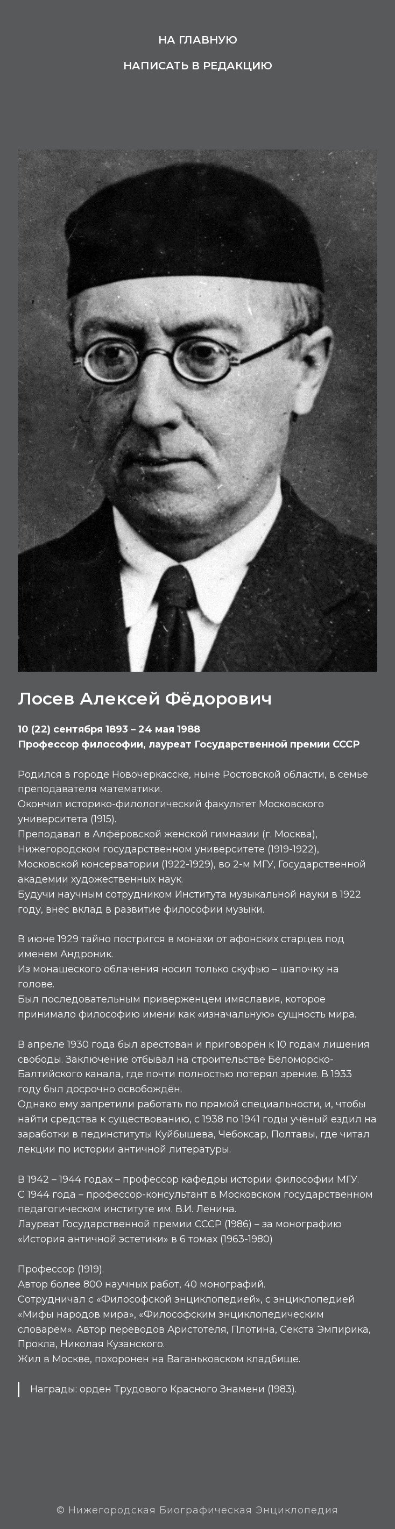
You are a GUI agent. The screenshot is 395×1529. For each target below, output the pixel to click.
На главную (197, 39)
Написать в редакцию (197, 65)
